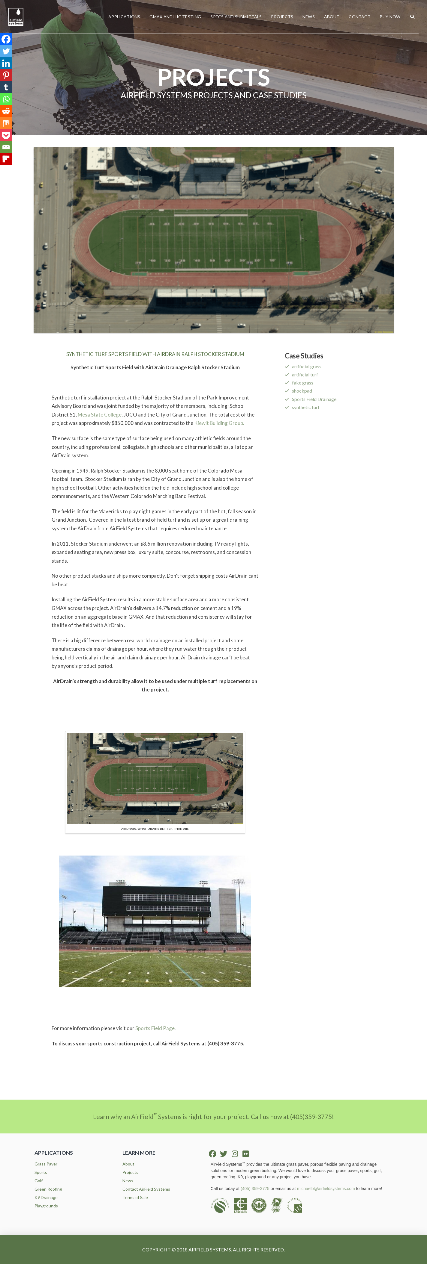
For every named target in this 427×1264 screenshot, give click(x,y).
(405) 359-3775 (255, 1188)
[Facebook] (6, 39)
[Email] (6, 147)
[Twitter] (6, 51)
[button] (412, 16)
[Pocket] (6, 135)
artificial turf (305, 374)
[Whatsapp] (6, 99)
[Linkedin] (6, 63)
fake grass (302, 382)
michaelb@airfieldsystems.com (326, 1188)
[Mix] (6, 123)
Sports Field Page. (155, 1028)
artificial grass (306, 366)
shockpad (302, 390)
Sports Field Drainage (314, 399)
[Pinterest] (6, 75)
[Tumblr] (6, 87)
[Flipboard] (6, 159)
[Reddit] (6, 111)
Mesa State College (100, 414)
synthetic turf (306, 407)
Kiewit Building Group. (219, 423)
